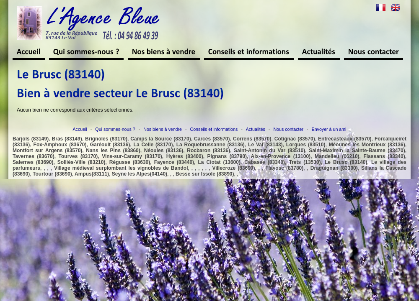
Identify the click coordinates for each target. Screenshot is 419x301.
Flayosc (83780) (284, 168)
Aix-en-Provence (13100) (281, 156)
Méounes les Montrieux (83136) (367, 145)
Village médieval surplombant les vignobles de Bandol (121, 168)
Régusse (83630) (129, 162)
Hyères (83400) (184, 156)
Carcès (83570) (212, 139)
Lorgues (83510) (306, 145)
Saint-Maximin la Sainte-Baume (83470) (357, 150)
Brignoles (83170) (106, 139)
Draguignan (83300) (334, 168)
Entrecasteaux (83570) (345, 139)
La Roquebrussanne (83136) (210, 145)
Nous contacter (288, 129)
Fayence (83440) (174, 162)
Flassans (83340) (384, 156)
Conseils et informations (214, 129)
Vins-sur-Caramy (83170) (132, 156)
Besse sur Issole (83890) (205, 174)
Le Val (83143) (265, 145)
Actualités (255, 129)
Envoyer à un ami (329, 129)
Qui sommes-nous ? (115, 129)
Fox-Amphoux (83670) (60, 145)
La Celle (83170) (153, 145)
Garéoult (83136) (110, 145)
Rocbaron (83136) (208, 150)
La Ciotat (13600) (219, 162)
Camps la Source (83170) (160, 139)
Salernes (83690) (33, 162)
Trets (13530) (305, 162)
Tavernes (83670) (33, 156)
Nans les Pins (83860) (113, 150)
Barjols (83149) (31, 139)
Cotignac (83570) (294, 139)
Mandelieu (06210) (337, 156)
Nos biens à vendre (162, 129)
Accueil (80, 129)
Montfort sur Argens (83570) (47, 150)
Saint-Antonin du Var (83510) (269, 150)
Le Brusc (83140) (346, 162)
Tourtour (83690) (52, 174)
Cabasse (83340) (264, 162)
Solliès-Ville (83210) (81, 162)
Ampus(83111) (92, 174)
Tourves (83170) (78, 156)
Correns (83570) (252, 139)
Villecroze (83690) (233, 168)
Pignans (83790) (227, 156)
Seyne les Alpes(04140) (139, 174)
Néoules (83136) (164, 150)
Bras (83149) (67, 139)
